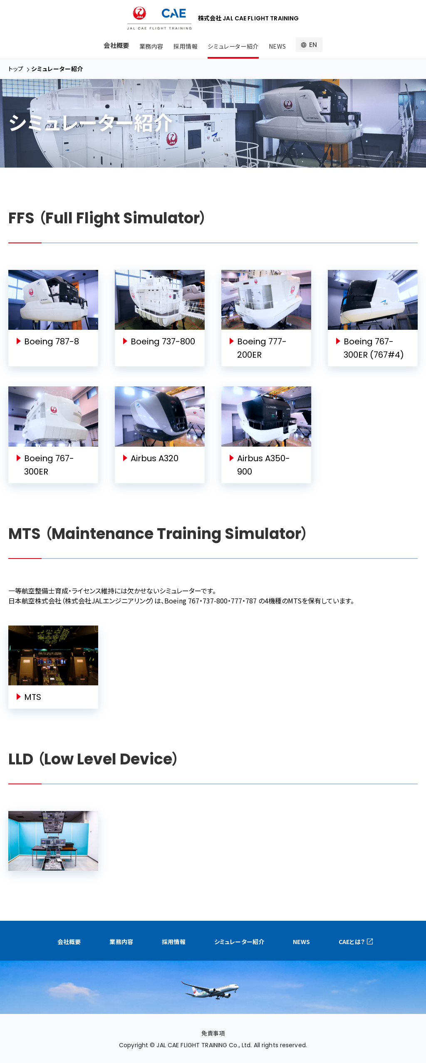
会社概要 (113, 44)
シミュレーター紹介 (233, 44)
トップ (16, 68)
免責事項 (213, 1032)
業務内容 (148, 44)
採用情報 (184, 44)
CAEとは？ (328, 941)
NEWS (279, 44)
